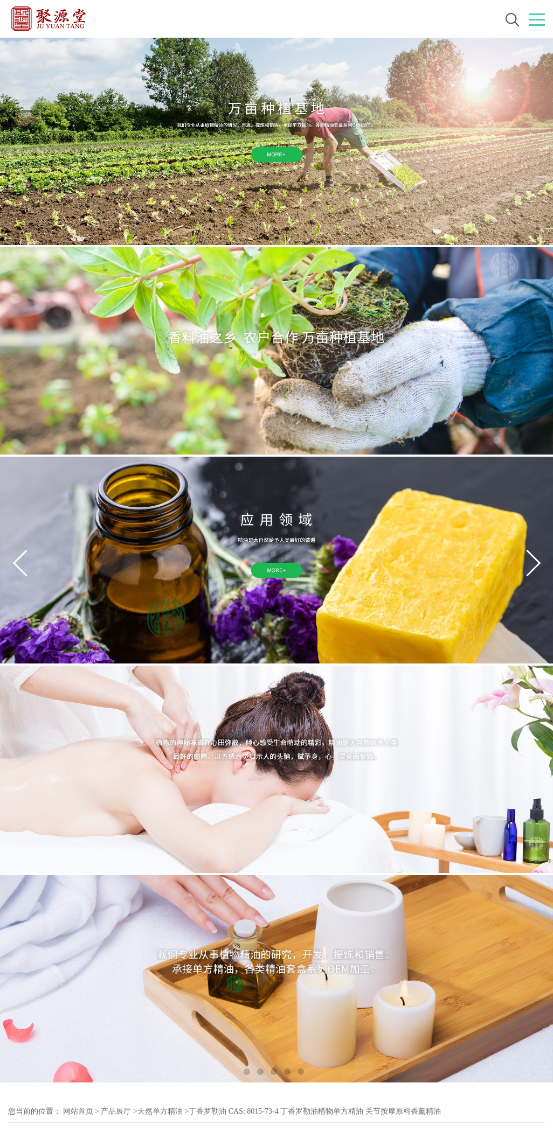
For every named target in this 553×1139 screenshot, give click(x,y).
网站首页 (78, 1111)
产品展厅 (116, 1111)
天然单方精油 (160, 1111)
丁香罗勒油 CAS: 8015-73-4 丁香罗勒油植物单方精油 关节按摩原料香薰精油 (314, 1111)
